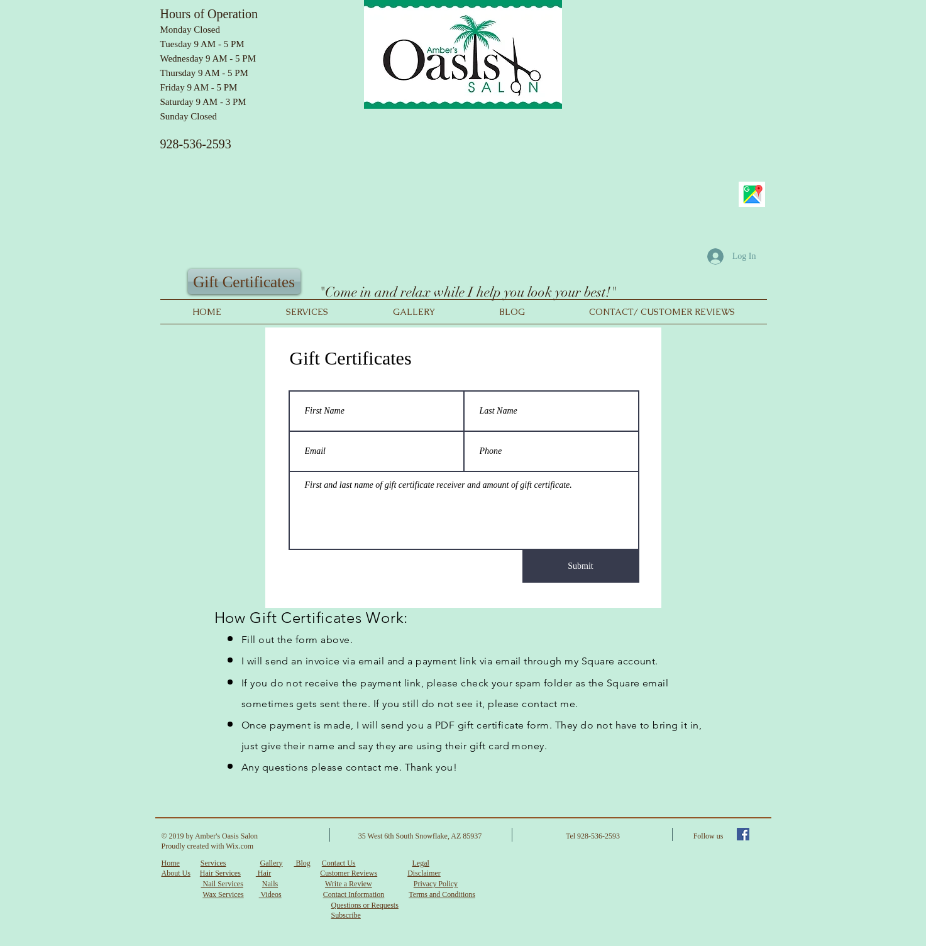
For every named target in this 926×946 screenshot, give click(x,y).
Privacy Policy (436, 883)
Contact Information (354, 894)
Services (213, 863)
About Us (176, 873)
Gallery (271, 863)
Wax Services (222, 894)
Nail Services (222, 883)
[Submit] (580, 566)
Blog (302, 863)
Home (171, 863)
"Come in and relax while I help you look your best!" (468, 291)
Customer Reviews (348, 873)
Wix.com (239, 846)
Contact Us (339, 863)
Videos (270, 894)
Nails (270, 883)
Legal (420, 863)
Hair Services (220, 873)
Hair (263, 873)
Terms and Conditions (442, 894)
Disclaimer (424, 873)
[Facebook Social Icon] (743, 834)
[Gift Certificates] (244, 281)
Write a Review (348, 883)
